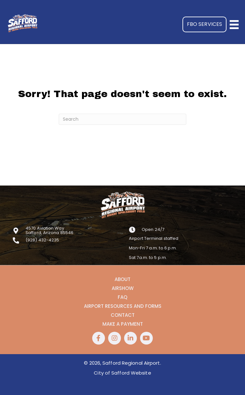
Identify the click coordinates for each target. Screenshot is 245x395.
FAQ (122, 297)
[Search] (122, 119)
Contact (123, 315)
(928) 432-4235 (42, 240)
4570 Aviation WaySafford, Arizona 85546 (49, 230)
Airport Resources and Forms (122, 306)
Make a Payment (122, 324)
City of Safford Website (122, 372)
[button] (204, 24)
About (122, 279)
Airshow (123, 288)
